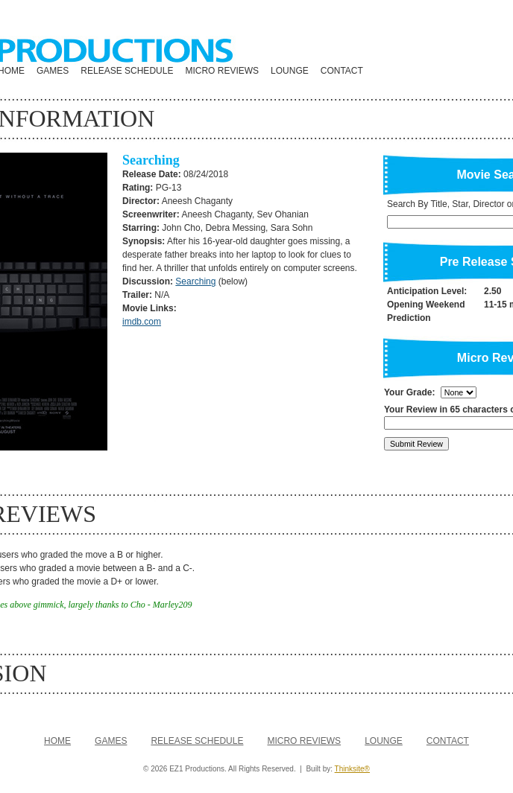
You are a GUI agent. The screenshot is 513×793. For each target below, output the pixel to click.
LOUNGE (290, 71)
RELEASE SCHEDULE (127, 71)
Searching (195, 281)
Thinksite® (352, 769)
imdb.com (141, 321)
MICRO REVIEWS (222, 71)
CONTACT (342, 71)
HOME (57, 741)
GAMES (53, 71)
